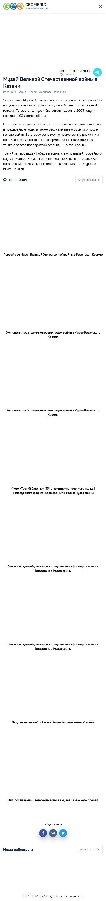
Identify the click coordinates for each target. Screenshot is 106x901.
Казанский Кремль (16, 92)
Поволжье (59, 92)
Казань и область (41, 92)
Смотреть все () (89, 179)
